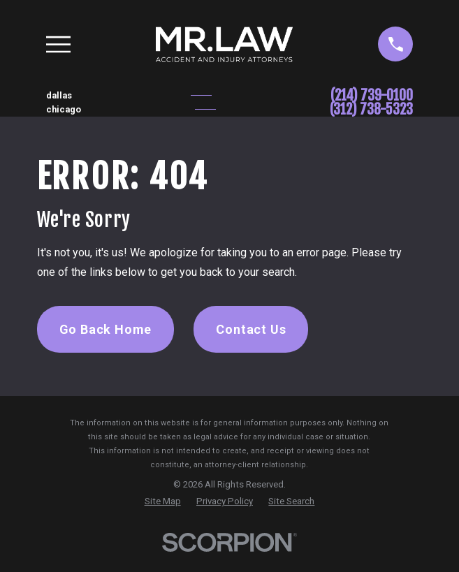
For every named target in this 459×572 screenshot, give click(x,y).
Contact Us (251, 329)
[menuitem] (163, 501)
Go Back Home (105, 329)
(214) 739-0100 (371, 96)
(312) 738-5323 (371, 110)
